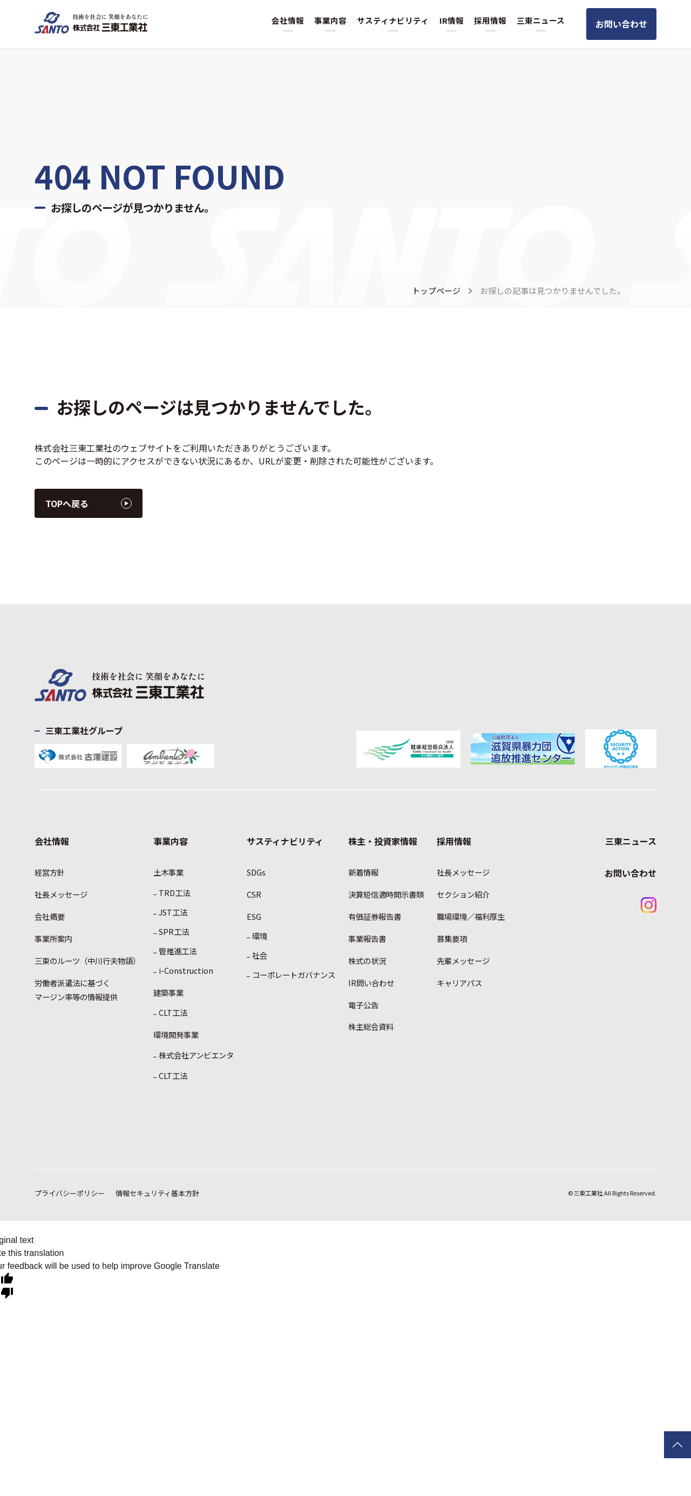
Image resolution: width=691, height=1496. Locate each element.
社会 (259, 955)
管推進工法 (178, 951)
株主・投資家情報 (382, 841)
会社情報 (288, 20)
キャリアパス (459, 982)
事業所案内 (53, 938)
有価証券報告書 (374, 916)
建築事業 (168, 992)
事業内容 (330, 20)
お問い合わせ (621, 23)
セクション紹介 (463, 894)
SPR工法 (174, 931)
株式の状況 (367, 960)
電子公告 (363, 1004)
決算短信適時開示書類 (386, 894)
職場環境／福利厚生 (471, 916)
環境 (259, 935)
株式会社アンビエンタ (196, 1055)
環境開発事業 (176, 1034)
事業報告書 (367, 938)
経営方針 (50, 872)
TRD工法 (174, 892)
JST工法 (173, 912)
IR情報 (451, 20)
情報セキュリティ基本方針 (157, 1193)
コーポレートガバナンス (293, 974)
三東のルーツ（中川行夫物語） (87, 960)
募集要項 (452, 938)
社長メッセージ (61, 894)
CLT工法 (173, 1012)
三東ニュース (541, 20)
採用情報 (490, 20)
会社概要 (50, 916)
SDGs (256, 872)
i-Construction (186, 970)
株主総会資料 (371, 1026)
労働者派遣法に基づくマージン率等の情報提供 (76, 989)
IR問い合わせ (371, 982)
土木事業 (168, 872)
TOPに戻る (677, 1444)
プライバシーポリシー (70, 1193)
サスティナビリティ (393, 20)
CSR (254, 894)
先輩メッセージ (463, 960)
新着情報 (363, 872)
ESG (254, 916)
